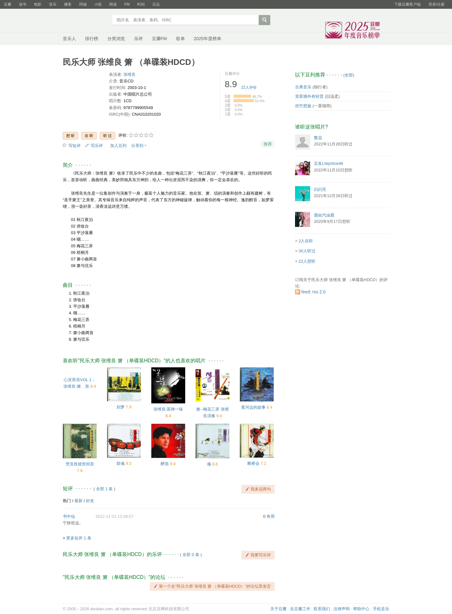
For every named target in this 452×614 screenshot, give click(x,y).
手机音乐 (381, 608)
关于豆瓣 (278, 608)
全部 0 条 (190, 554)
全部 (349, 75)
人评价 (249, 87)
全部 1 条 (104, 488)
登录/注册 (436, 4)
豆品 (156, 4)
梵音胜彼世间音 (80, 464)
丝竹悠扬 (303, 105)
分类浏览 (116, 38)
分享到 (137, 145)
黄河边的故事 (253, 407)
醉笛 (165, 463)
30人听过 (307, 251)
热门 (67, 500)
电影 (37, 4)
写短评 (74, 145)
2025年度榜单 (207, 38)
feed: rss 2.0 (313, 291)
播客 (68, 4)
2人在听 (306, 241)
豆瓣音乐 (85, 20)
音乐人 (69, 38)
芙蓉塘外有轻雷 (309, 96)
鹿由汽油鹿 (324, 215)
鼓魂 (120, 463)
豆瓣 (7, 4)
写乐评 (97, 145)
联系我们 (322, 608)
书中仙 (69, 516)
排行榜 (91, 38)
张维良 (129, 74)
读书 (22, 4)
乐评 (138, 38)
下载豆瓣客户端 (407, 4)
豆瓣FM (159, 38)
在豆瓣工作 (300, 608)
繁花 (318, 137)
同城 (83, 4)
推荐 (268, 144)
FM (127, 4)
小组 (98, 4)
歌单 (180, 38)
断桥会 (253, 463)
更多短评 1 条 (78, 538)
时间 (141, 4)
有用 (270, 516)
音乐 (52, 4)
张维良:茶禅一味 (168, 409)
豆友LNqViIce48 (328, 163)
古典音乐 (303, 87)
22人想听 (307, 261)
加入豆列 (118, 145)
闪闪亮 (320, 189)
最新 (78, 500)
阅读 (113, 4)
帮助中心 (361, 608)
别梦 (120, 407)
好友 (90, 500)
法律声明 (341, 608)
